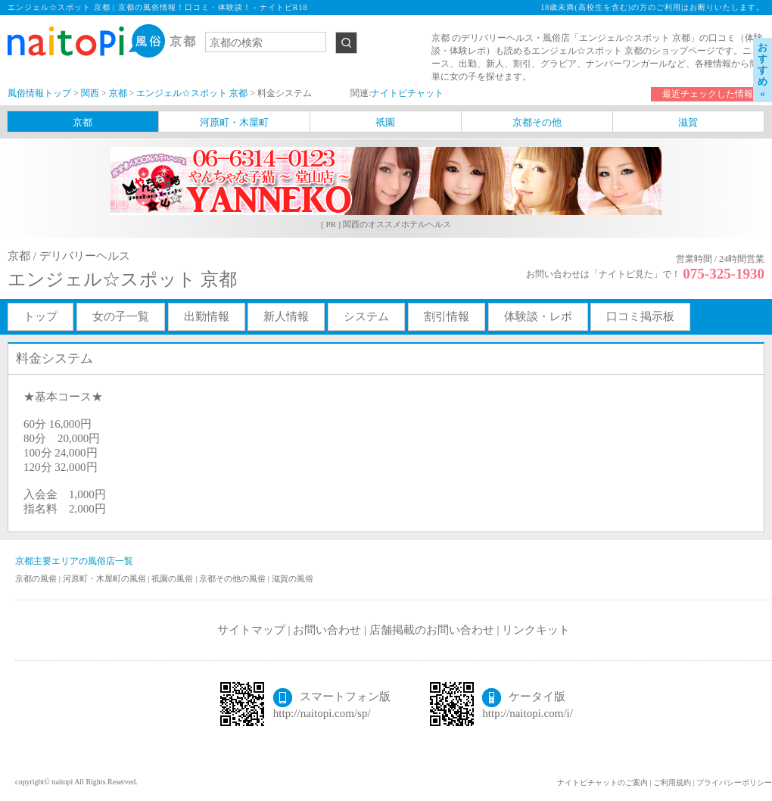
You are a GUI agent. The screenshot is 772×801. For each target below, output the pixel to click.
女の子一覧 (120, 316)
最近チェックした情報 (707, 94)
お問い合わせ (327, 630)
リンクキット (536, 630)
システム (366, 316)
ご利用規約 (672, 782)
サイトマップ (251, 630)
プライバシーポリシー (734, 782)
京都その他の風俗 (233, 578)
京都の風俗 (37, 578)
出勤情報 (206, 316)
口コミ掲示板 (640, 316)
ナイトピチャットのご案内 (602, 782)
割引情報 (446, 316)
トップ (40, 316)
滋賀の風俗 (292, 578)
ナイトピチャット (407, 93)
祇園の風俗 (173, 578)
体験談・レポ (538, 316)
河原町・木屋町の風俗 (105, 578)
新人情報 (286, 316)
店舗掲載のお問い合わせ (431, 630)
